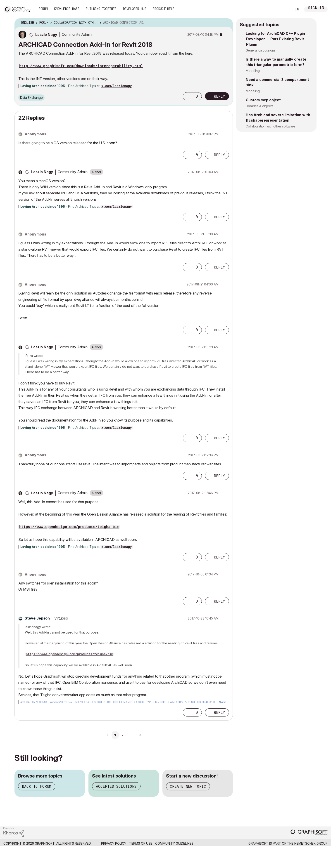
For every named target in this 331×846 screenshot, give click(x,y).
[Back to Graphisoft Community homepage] (18, 9)
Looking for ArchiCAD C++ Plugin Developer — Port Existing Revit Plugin (275, 39)
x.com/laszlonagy (116, 86)
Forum (43, 9)
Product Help (163, 9)
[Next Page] (140, 735)
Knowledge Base (66, 9)
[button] (187, 96)
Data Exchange (31, 97)
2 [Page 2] (123, 735)
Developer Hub (134, 9)
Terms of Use (140, 843)
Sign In (316, 8)
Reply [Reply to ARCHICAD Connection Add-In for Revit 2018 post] (219, 96)
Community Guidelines (174, 843)
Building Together (101, 9)
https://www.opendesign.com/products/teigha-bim (69, 527)
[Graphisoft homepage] (309, 833)
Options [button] (226, 22)
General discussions (261, 50)
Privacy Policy (113, 843)
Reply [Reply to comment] (219, 155)
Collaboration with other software (270, 126)
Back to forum (36, 786)
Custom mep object (263, 100)
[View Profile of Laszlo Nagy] (46, 34)
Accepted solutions (116, 786)
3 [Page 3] (130, 735)
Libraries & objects (259, 106)
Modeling (253, 71)
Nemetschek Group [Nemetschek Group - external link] (311, 843)
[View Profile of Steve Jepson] (37, 618)
